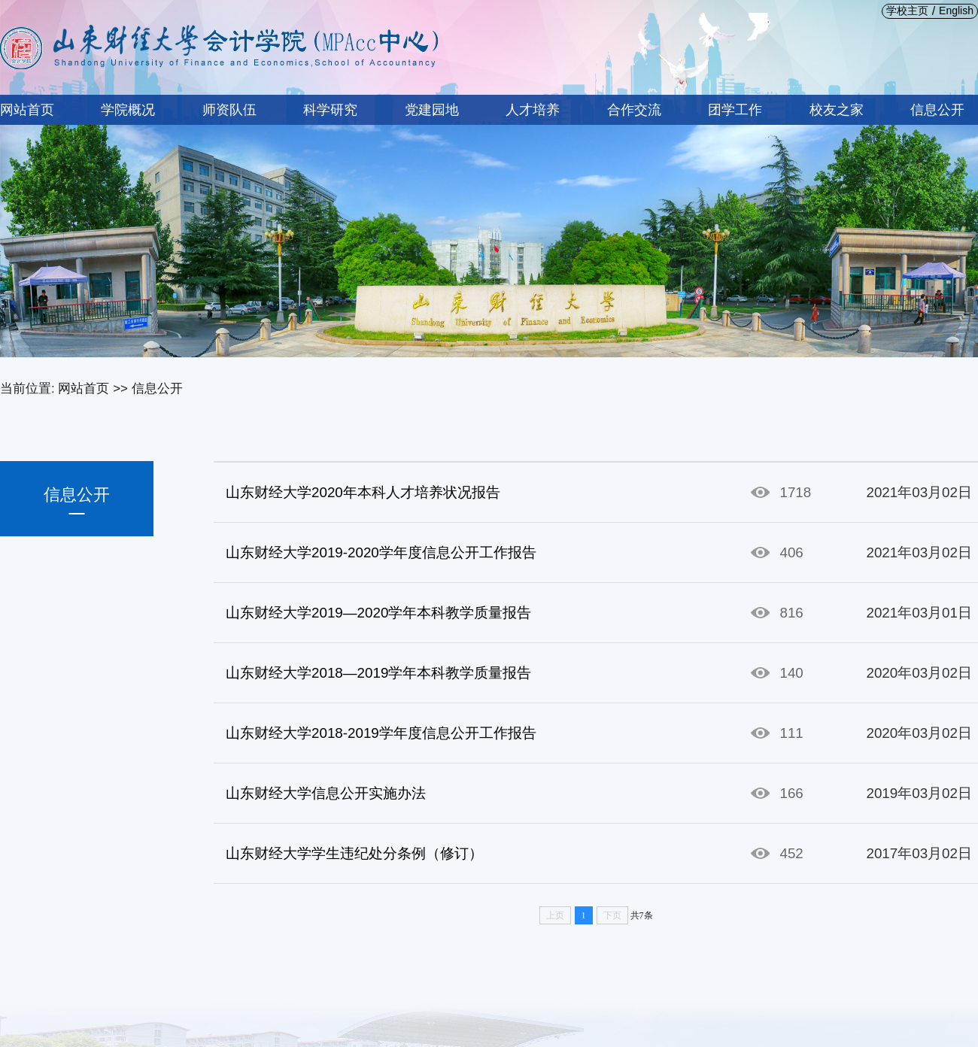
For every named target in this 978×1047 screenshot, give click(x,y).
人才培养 (533, 109)
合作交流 (634, 109)
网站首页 (27, 109)
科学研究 (330, 109)
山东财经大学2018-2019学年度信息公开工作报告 (381, 733)
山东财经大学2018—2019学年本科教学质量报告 (378, 673)
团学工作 (735, 109)
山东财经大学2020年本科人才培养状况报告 (363, 492)
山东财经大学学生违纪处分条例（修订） (354, 853)
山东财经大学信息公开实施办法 (326, 793)
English (956, 11)
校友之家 (836, 109)
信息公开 (937, 109)
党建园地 (432, 109)
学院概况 (128, 109)
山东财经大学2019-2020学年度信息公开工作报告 (381, 552)
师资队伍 (229, 109)
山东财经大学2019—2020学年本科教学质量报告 (378, 613)
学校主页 (907, 11)
